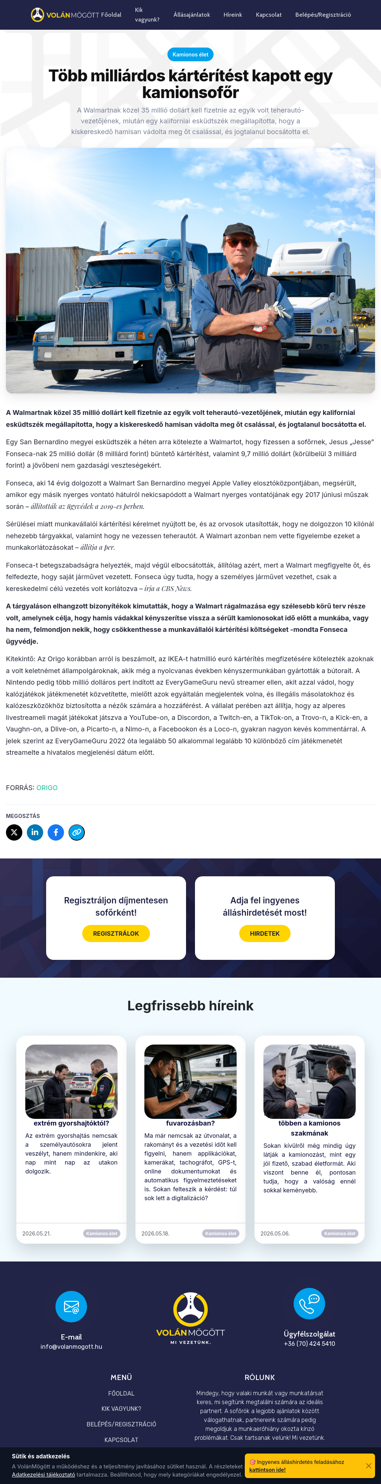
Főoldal (111, 14)
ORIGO (46, 788)
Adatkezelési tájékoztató (43, 1474)
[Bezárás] (368, 1466)
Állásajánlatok (191, 14)
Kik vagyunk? (147, 14)
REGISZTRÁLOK (116, 933)
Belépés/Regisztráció (323, 14)
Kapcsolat (269, 14)
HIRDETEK (265, 933)
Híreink (233, 14)
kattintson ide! (267, 1470)
